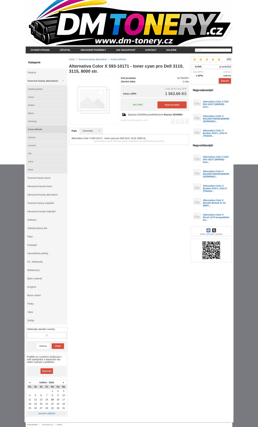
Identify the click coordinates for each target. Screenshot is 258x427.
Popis (74, 131)
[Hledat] (229, 50)
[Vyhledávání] (213, 50)
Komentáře (88, 131)
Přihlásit (59, 425)
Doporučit (47, 371)
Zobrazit (225, 81)
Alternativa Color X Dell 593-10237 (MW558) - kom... (216, 104)
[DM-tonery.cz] (129, 23)
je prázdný (225, 66)
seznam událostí (46, 413)
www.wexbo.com (47, 425)
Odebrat (43, 346)
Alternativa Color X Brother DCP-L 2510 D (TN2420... (215, 133)
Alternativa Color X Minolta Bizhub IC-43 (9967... (214, 203)
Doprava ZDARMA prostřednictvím (155, 114)
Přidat (58, 346)
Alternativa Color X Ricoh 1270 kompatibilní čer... (216, 217)
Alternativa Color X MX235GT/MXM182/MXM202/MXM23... (216, 119)
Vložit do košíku (172, 105)
